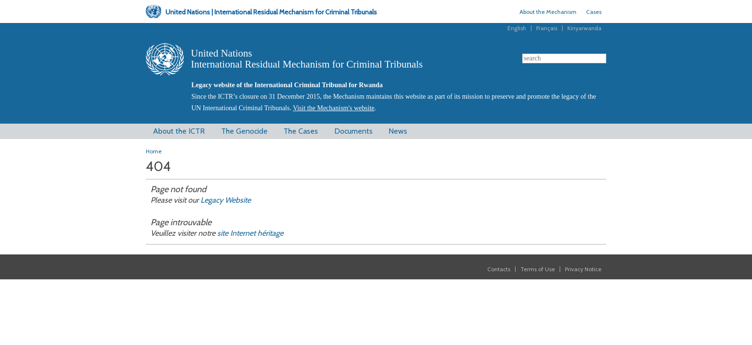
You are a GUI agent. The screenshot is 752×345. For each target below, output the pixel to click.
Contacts (498, 269)
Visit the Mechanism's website (334, 108)
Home (154, 151)
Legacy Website (225, 200)
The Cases (300, 131)
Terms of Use (537, 269)
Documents (353, 131)
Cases (593, 11)
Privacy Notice (583, 269)
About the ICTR (179, 131)
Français (546, 28)
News (397, 131)
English (516, 28)
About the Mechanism (547, 11)
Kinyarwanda (584, 28)
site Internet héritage (250, 233)
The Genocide (244, 131)
